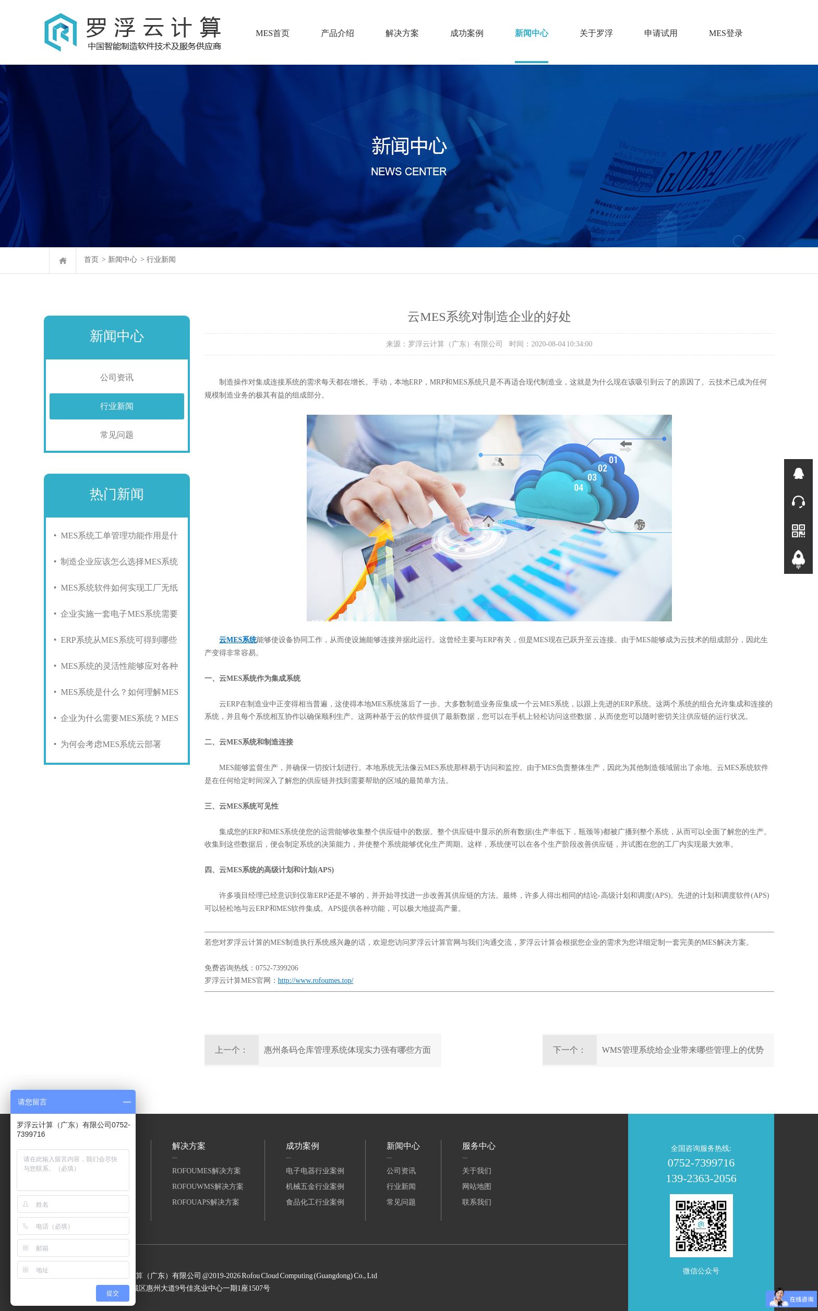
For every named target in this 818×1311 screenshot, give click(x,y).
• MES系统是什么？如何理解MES (114, 692)
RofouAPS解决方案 (205, 1202)
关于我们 (476, 1171)
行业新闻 (161, 259)
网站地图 (476, 1186)
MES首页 (273, 33)
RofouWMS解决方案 (208, 1186)
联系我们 (476, 1202)
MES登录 (726, 33)
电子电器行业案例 (315, 1171)
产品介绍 (337, 33)
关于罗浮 (596, 33)
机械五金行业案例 (315, 1186)
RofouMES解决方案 (206, 1171)
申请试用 (661, 33)
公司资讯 (117, 377)
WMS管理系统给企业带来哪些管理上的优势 (683, 1049)
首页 (91, 259)
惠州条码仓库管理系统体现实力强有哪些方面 (347, 1049)
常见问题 (117, 434)
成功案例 (467, 33)
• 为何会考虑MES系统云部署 (106, 744)
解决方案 (402, 33)
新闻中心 (531, 33)
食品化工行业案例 (315, 1202)
